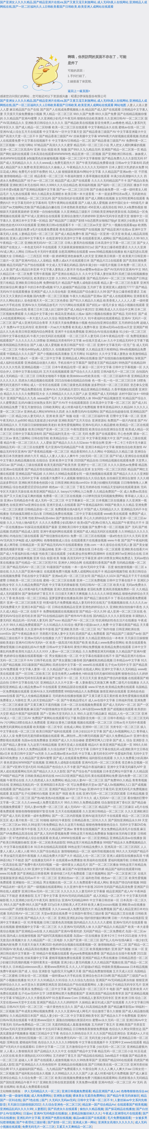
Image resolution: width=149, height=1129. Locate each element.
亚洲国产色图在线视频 (56, 1118)
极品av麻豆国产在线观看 (89, 1118)
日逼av (27, 1113)
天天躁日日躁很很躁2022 (24, 1104)
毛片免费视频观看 (119, 1118)
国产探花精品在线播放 (120, 1109)
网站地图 (120, 105)
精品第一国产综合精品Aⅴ (99, 1104)
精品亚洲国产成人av (106, 1091)
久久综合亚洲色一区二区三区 (61, 1104)
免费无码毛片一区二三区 (38, 1127)
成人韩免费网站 (41, 1095)
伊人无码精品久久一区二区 (42, 1091)
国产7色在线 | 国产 (35, 1100)
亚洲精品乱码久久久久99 (16, 1109)
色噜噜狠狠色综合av (134, 1091)
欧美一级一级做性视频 (15, 1095)
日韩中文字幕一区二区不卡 (95, 1100)
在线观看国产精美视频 (132, 1104)
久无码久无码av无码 (62, 1100)
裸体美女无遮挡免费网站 (89, 1095)
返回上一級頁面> (79, 91)
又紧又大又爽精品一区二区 (74, 1127)
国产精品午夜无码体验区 (123, 1095)
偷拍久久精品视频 (91, 1109)
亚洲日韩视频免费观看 (76, 1091)
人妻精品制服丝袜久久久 (84, 1113)
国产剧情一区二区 (59, 1122)
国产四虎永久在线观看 (63, 1109)
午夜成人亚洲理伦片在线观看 (122, 1113)
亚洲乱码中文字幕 (28, 1118)
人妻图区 (40, 1109)
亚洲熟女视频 (62, 1095)
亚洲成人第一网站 (84, 1122)
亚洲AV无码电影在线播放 (50, 1113)
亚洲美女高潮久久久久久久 (115, 1122)
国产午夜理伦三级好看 (31, 1122)
